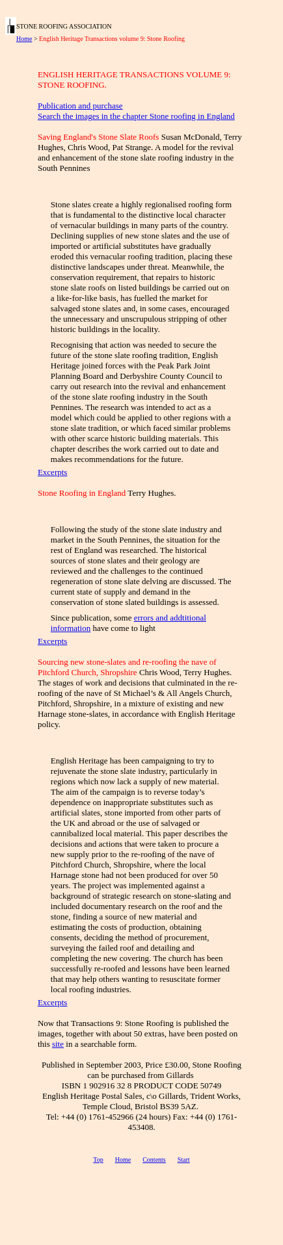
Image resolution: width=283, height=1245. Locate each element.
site (58, 1044)
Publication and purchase (80, 105)
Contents (154, 1159)
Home (24, 38)
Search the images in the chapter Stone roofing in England (136, 116)
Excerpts (52, 472)
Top (98, 1159)
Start (184, 1159)
